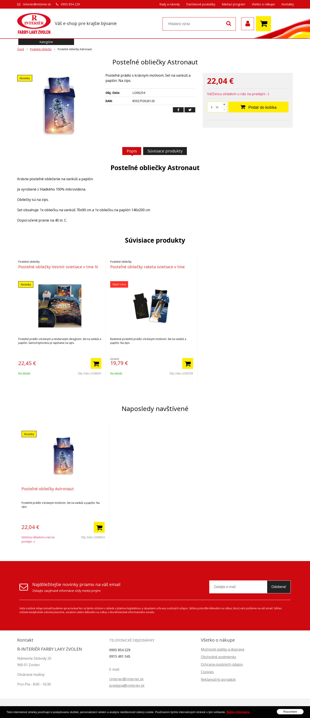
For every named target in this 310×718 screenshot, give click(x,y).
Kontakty (287, 4)
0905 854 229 (70, 4)
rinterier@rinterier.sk (37, 4)
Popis (132, 151)
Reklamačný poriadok (218, 679)
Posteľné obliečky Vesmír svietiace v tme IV (58, 266)
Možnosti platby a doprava (222, 649)
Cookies (207, 672)
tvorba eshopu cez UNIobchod (176, 708)
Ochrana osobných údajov (222, 664)
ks (217, 107)
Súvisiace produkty (165, 151)
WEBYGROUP (242, 708)
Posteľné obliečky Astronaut (48, 488)
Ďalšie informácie (238, 714)
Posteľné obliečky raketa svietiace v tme (147, 266)
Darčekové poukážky (200, 4)
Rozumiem (290, 714)
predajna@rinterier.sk (126, 685)
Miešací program (233, 4)
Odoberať (278, 587)
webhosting (207, 708)
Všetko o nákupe (263, 4)
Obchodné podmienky (218, 656)
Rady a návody (169, 4)
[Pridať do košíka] (96, 363)
